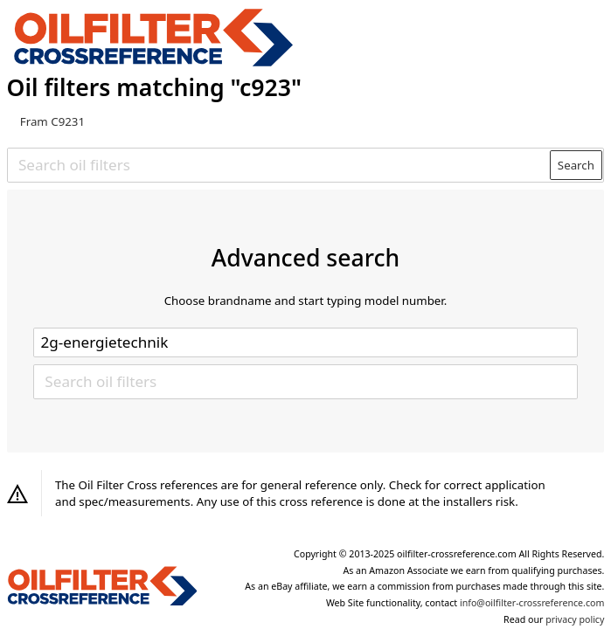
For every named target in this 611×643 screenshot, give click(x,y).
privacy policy (574, 619)
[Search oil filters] (279, 165)
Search (576, 165)
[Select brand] (305, 342)
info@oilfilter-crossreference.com (532, 603)
